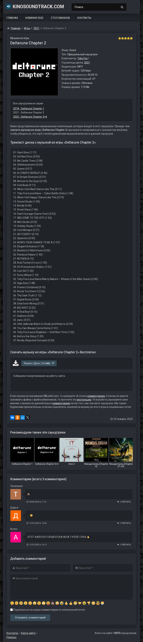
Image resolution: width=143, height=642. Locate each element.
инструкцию (84, 399)
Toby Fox (82, 58)
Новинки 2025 (34, 17)
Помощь (12, 637)
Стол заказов (60, 17)
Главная (12, 17)
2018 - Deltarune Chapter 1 (28, 108)
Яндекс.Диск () (39, 363)
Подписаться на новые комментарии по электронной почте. (47, 609)
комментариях (96, 396)
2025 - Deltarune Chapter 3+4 (30, 116)
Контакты (84, 17)
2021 (87, 62)
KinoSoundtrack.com (35, 6)
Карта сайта (28, 633)
